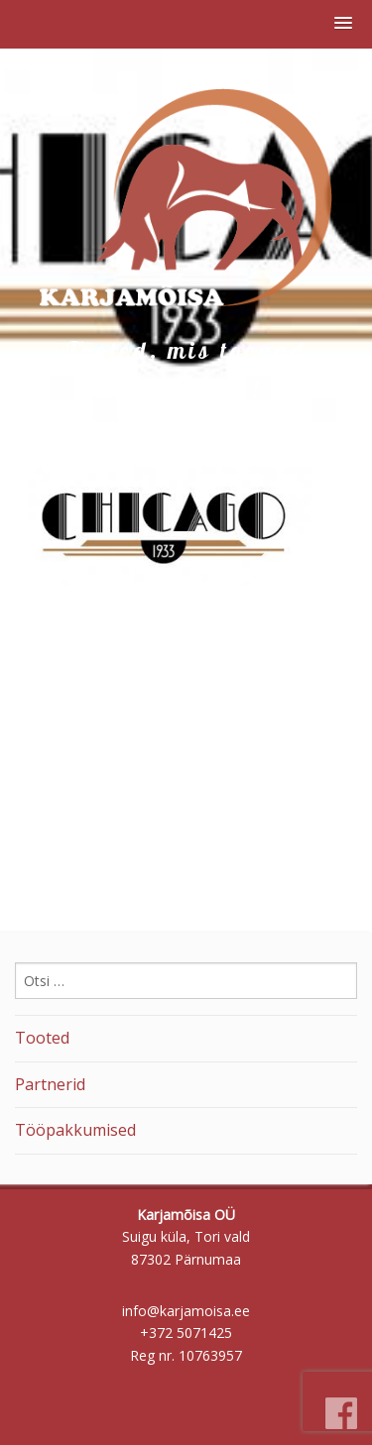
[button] (343, 24)
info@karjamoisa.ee (186, 1310)
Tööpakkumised (75, 1130)
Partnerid (50, 1084)
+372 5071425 (186, 1332)
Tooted (42, 1038)
